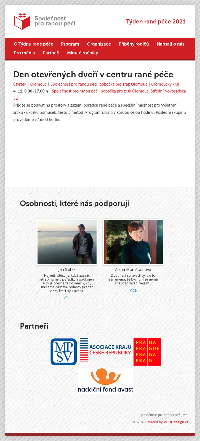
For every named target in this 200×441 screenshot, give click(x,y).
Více (73, 297)
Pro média (24, 53)
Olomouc (38, 84)
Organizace (99, 44)
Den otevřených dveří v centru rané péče (93, 74)
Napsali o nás (170, 44)
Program (70, 44)
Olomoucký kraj (165, 84)
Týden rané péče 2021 (156, 21)
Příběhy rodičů (134, 44)
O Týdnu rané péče (33, 44)
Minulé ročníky (82, 53)
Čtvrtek (19, 84)
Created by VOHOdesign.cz (166, 421)
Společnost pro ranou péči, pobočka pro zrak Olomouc (99, 84)
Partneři (51, 53)
